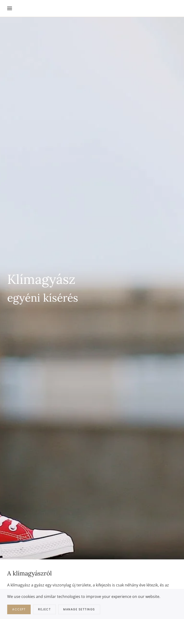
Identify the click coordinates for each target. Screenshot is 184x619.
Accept (19, 609)
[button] (9, 8)
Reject (44, 609)
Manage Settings (79, 609)
